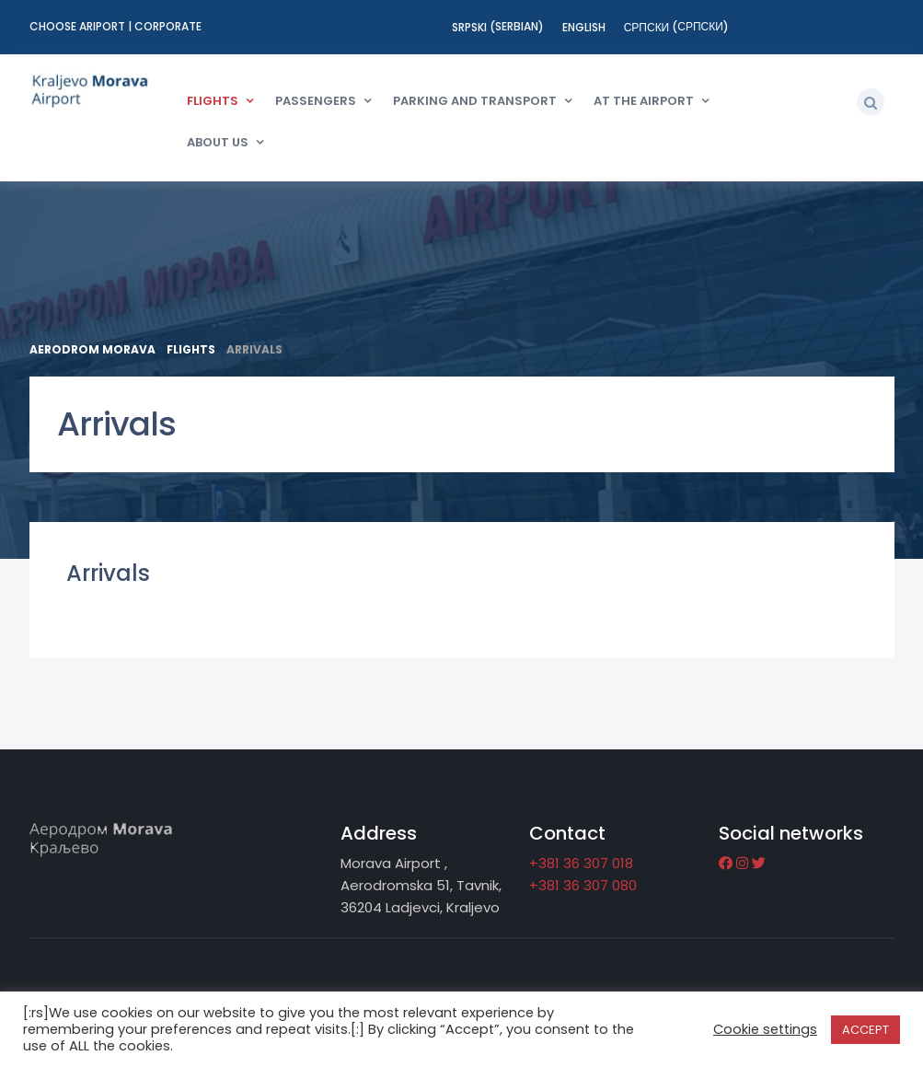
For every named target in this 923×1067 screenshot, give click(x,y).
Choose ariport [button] (78, 26)
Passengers (315, 101)
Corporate (168, 26)
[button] (870, 102)
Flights (212, 101)
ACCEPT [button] (865, 1029)
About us (217, 142)
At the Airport (644, 101)
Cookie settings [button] (765, 1029)
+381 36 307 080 (583, 885)
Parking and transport (475, 101)
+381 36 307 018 (581, 863)
